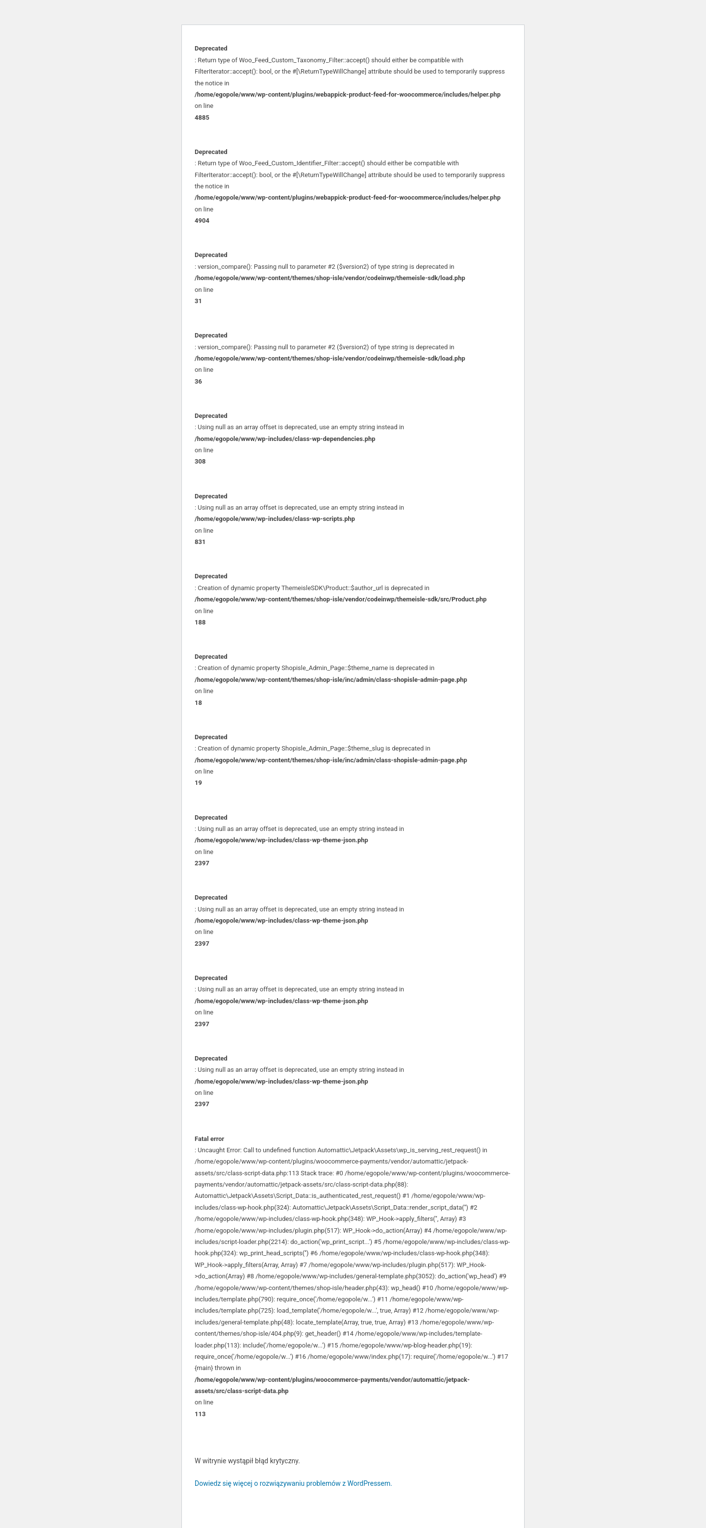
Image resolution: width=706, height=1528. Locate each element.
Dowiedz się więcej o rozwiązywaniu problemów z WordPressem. (293, 1483)
